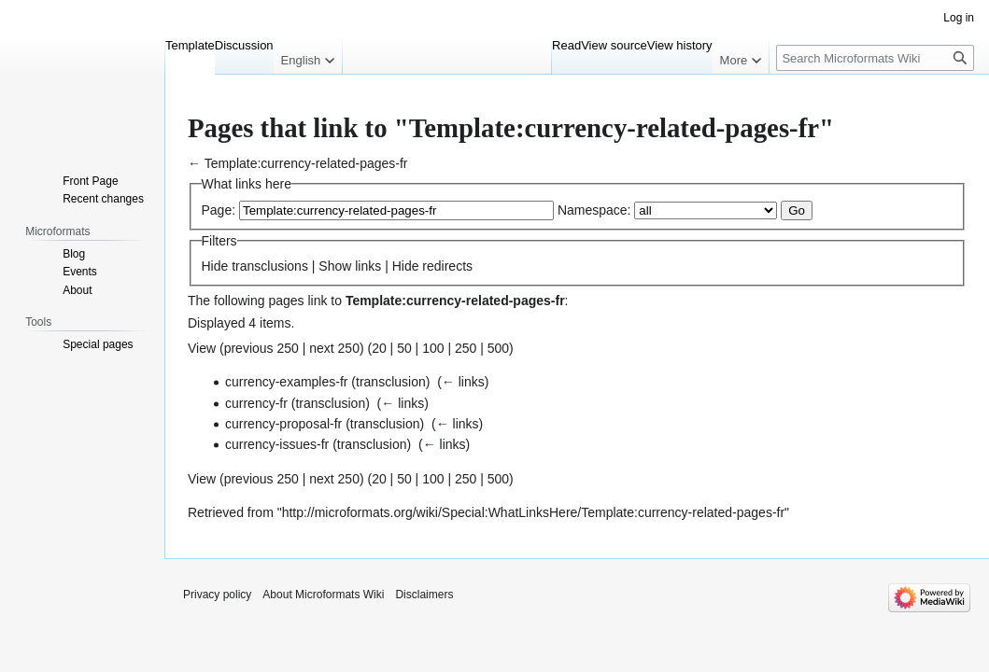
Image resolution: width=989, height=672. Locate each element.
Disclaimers (424, 594)
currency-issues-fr (277, 444)
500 (498, 348)
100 (433, 348)
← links (463, 381)
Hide (215, 266)
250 (465, 348)
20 (379, 348)
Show (334, 266)
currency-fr (256, 403)
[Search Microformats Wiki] (875, 58)
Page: (219, 210)
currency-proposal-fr (283, 423)
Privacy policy (217, 594)
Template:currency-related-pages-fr (306, 163)
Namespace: (594, 210)
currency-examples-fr (286, 381)
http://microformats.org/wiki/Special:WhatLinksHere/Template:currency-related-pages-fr (533, 512)
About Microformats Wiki (323, 594)
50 (404, 348)
